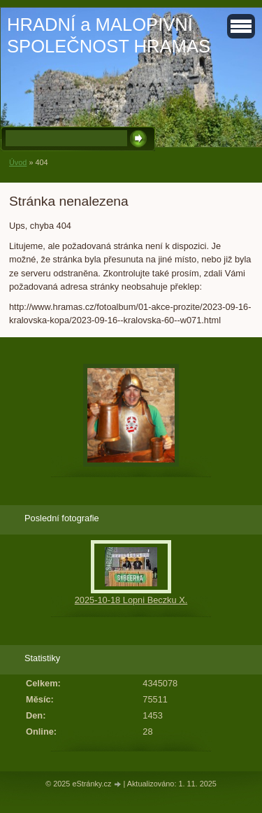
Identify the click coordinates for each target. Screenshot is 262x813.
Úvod (18, 162)
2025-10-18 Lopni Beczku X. (131, 600)
